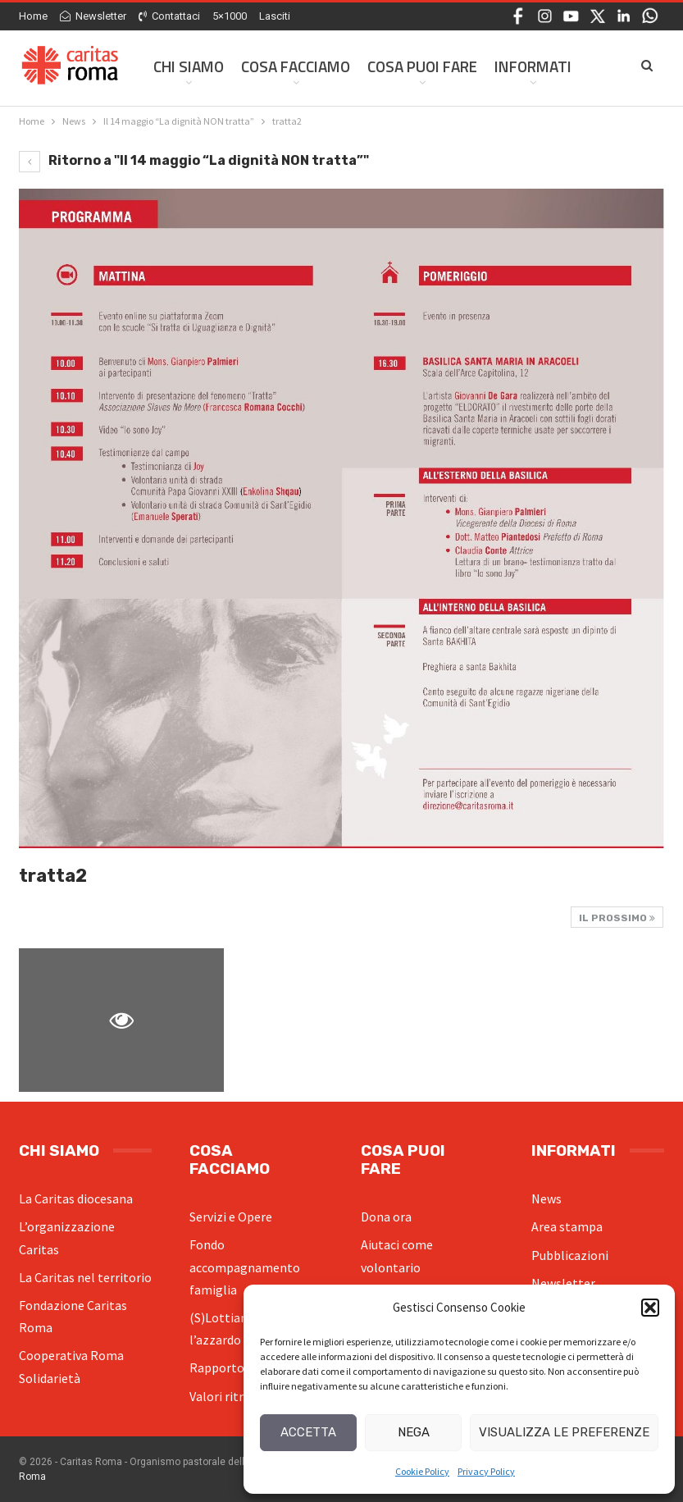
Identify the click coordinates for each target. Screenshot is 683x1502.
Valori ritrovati (230, 1396)
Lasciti (274, 16)
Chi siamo (188, 66)
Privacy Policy (486, 1471)
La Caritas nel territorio (85, 1277)
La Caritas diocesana (76, 1198)
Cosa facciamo (295, 66)
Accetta (308, 1432)
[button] (650, 1307)
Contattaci (169, 16)
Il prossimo (617, 918)
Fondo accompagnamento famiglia (244, 1266)
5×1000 (229, 16)
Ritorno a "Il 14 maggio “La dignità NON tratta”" (194, 160)
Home (33, 16)
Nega (414, 1432)
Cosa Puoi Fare (422, 66)
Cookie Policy (422, 1471)
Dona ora (386, 1216)
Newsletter (93, 16)
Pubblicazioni (569, 1255)
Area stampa (567, 1226)
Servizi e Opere (230, 1216)
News (546, 1198)
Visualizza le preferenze (564, 1432)
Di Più (514, 66)
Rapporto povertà (240, 1367)
